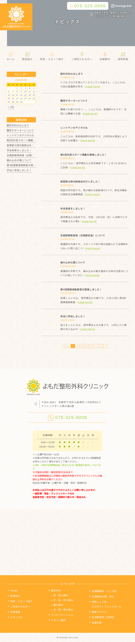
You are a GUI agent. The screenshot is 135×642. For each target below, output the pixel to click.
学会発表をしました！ (72, 208)
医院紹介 (15, 595)
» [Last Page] (105, 346)
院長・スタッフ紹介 (21, 601)
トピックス (16, 617)
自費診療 (97, 622)
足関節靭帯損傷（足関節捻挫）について (82, 235)
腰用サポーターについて (74, 100)
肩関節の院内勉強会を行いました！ (80, 181)
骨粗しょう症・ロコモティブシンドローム (106, 604)
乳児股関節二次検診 (103, 617)
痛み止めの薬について (72, 262)
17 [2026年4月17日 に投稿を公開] (25, 95)
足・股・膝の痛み (63, 609)
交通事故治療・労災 (103, 596)
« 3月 (11, 107)
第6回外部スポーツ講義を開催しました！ (83, 154)
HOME (14, 590)
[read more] (92, 86)
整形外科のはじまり (71, 73)
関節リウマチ (99, 612)
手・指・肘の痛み (63, 600)
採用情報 (15, 612)
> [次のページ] (100, 346)
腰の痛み (58, 604)
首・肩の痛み (60, 595)
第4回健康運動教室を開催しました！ (81, 289)
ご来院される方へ (20, 606)
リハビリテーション (62, 614)
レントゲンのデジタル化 (74, 127)
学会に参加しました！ (72, 316)
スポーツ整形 (58, 620)
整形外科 (56, 590)
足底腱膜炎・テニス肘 (104, 591)
